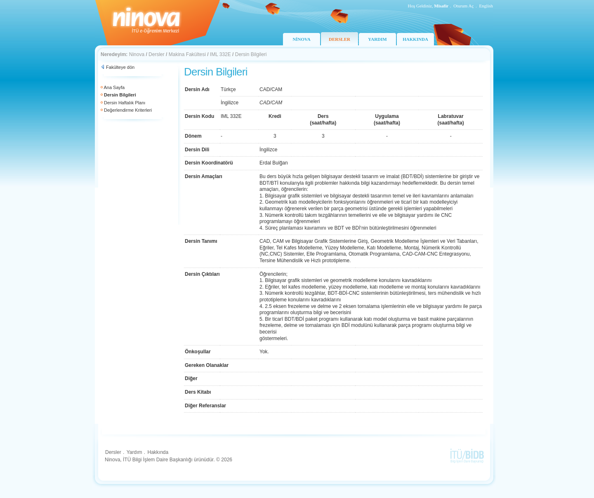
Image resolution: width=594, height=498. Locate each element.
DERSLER (339, 39)
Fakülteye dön (120, 67)
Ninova (136, 54)
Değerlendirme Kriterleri (128, 110)
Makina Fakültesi (187, 54)
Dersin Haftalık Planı (124, 102)
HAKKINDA (415, 39)
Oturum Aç (463, 5)
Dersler (156, 54)
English (486, 5)
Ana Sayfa (114, 87)
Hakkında (157, 452)
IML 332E (220, 54)
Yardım (134, 452)
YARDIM (377, 39)
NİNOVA (301, 39)
